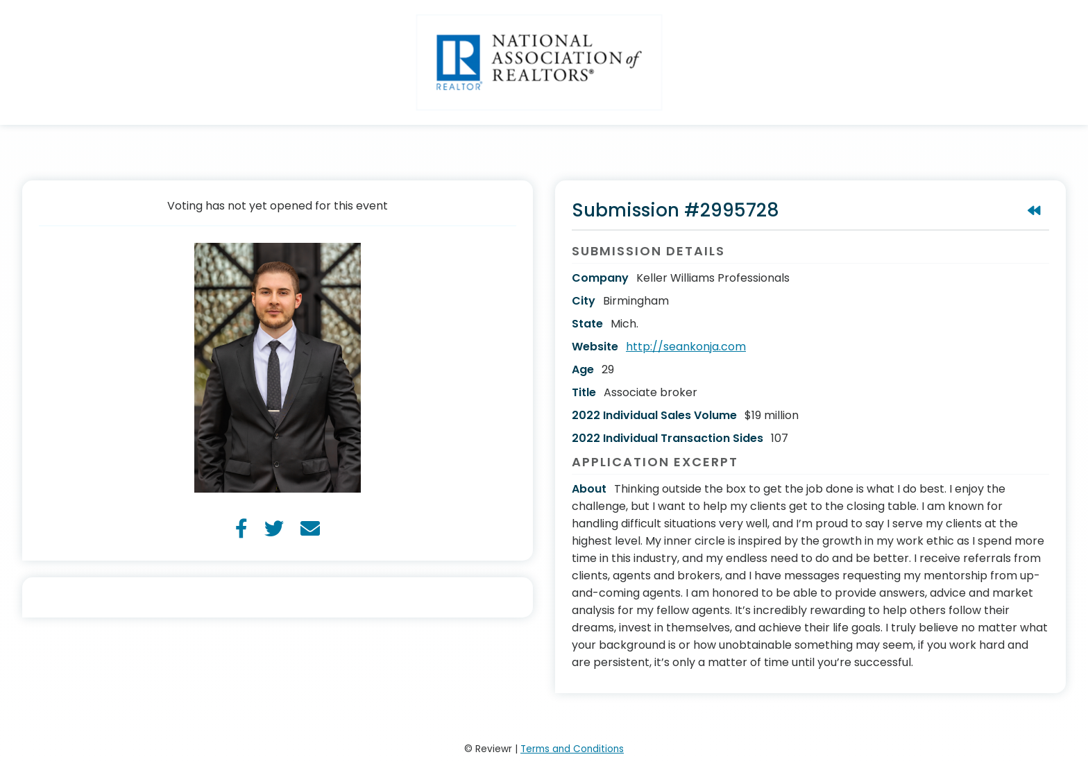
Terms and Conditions (572, 749)
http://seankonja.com (686, 347)
